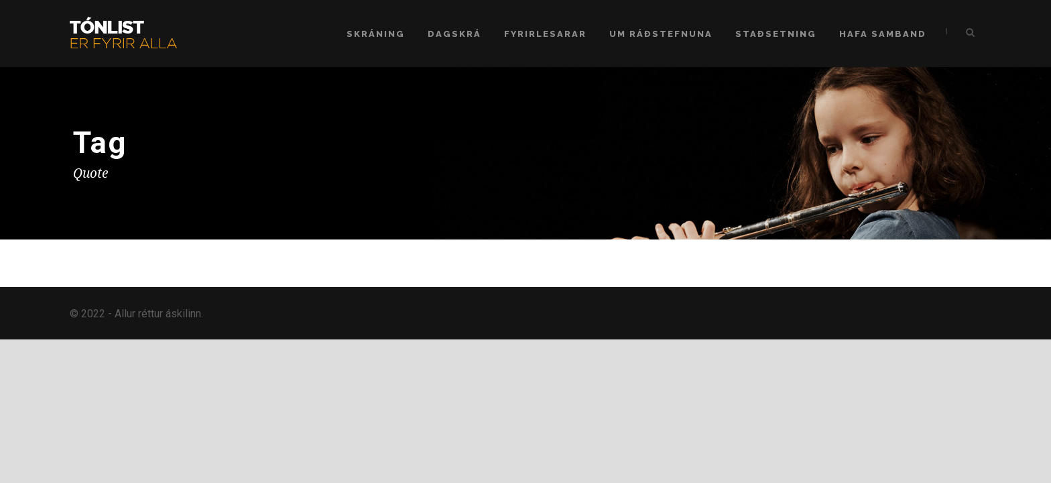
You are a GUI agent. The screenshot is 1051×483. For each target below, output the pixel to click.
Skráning (376, 34)
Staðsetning (775, 34)
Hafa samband (882, 34)
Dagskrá (454, 34)
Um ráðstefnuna (661, 34)
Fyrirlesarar (545, 34)
